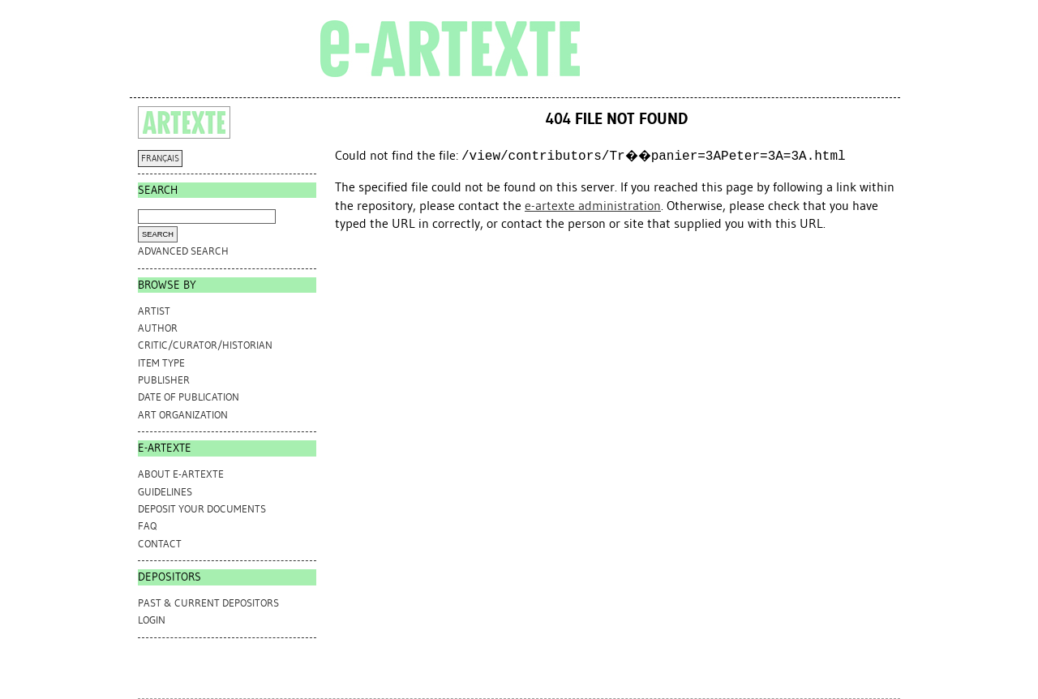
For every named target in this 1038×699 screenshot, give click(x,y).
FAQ (147, 526)
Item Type (161, 363)
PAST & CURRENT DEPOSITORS (208, 603)
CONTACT (160, 544)
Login (151, 620)
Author (158, 328)
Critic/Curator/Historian (205, 345)
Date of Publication (188, 397)
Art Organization (183, 415)
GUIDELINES (165, 492)
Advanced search (183, 251)
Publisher (164, 380)
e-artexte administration (593, 205)
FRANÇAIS (160, 158)
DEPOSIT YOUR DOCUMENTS (202, 509)
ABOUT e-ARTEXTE (181, 474)
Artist (154, 311)
